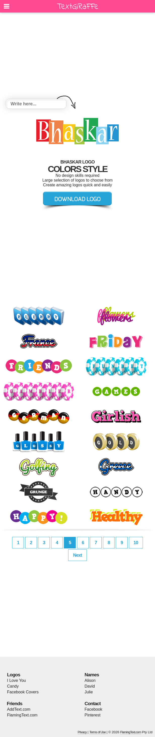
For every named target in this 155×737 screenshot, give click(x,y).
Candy (13, 686)
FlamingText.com (22, 715)
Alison (90, 680)
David (90, 686)
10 (136, 542)
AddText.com (18, 709)
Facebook (93, 709)
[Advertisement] (77, 56)
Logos (13, 674)
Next (77, 555)
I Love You (16, 680)
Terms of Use (97, 732)
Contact (93, 703)
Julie (89, 692)
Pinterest (92, 715)
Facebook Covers (22, 692)
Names (92, 674)
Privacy (82, 732)
